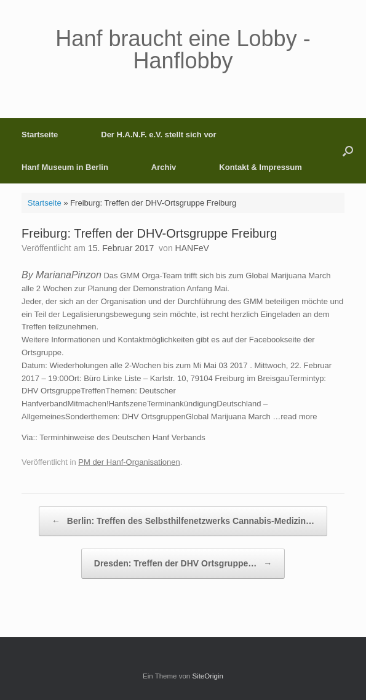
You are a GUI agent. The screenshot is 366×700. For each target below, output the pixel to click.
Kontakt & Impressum (260, 167)
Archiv (163, 167)
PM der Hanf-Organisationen (129, 462)
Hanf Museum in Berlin (65, 167)
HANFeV (192, 248)
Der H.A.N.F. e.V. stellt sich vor (158, 134)
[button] (348, 150)
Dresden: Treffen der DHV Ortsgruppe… (183, 563)
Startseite (40, 134)
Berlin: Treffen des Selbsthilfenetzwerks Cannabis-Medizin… (183, 521)
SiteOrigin (207, 676)
